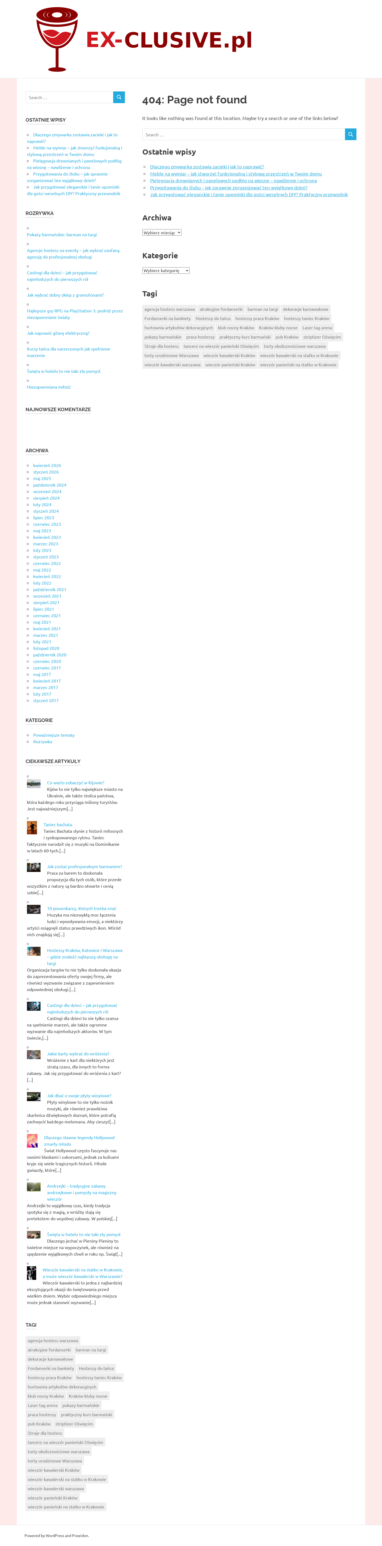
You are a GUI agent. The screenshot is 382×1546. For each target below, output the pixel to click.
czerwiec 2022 (47, 563)
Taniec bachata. (58, 824)
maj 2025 (42, 478)
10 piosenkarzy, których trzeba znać (81, 908)
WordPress (55, 1535)
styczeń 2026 (46, 471)
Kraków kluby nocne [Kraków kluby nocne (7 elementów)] (278, 327)
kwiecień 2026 (47, 465)
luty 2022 (42, 582)
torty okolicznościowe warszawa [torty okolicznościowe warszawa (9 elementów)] (295, 346)
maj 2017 (42, 674)
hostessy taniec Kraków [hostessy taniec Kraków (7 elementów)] (306, 318)
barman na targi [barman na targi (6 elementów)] (263, 309)
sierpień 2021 (46, 602)
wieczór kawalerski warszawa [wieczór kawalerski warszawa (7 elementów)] (172, 364)
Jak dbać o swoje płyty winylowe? (79, 1095)
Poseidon (80, 1535)
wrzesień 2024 (47, 491)
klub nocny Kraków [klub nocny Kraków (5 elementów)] (236, 327)
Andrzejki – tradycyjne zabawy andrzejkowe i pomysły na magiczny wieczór (81, 1192)
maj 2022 (42, 569)
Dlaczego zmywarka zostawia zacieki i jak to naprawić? (207, 166)
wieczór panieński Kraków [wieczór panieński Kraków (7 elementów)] (230, 364)
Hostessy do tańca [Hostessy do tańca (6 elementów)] (213, 318)
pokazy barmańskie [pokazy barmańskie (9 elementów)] (162, 336)
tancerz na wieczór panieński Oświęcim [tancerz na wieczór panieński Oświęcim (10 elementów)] (221, 346)
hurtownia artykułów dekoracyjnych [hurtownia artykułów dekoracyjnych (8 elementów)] (178, 327)
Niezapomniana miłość (49, 386)
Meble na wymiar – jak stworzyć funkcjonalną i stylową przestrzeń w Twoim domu (236, 173)
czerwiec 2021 (47, 615)
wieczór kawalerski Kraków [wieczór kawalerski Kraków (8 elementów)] (229, 355)
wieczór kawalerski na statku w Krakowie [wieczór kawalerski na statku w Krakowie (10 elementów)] (299, 355)
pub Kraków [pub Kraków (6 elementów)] (287, 336)
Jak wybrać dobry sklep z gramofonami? (65, 294)
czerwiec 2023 (47, 524)
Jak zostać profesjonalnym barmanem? (84, 866)
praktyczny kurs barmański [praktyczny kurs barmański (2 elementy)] (245, 336)
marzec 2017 (45, 687)
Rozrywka (42, 741)
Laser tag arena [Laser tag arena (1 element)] (317, 327)
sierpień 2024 (46, 497)
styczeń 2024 (46, 511)
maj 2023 (42, 530)
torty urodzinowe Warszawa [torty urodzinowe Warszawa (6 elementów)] (171, 355)
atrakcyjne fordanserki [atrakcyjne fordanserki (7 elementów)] (221, 309)
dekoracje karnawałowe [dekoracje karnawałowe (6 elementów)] (305, 309)
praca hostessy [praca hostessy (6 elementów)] (200, 336)
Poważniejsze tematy (54, 734)
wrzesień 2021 (47, 595)
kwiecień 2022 (47, 576)
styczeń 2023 (46, 556)
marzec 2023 (45, 543)
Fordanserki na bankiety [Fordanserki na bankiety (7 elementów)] (167, 318)
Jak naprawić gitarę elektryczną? (58, 333)
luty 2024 (42, 504)
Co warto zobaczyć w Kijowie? (75, 782)
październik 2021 (49, 589)
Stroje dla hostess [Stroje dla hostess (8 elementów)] (161, 346)
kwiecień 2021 (47, 628)
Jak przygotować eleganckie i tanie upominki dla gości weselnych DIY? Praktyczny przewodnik (249, 194)
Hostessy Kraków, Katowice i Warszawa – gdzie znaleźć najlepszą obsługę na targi (84, 956)
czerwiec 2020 (47, 661)
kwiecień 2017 (47, 680)
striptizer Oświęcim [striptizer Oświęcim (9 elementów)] (322, 336)
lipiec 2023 (43, 517)
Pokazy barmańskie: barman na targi (62, 234)
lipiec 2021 (43, 608)
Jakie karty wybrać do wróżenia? (78, 1053)
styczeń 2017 (46, 700)
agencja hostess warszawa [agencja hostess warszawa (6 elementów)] (169, 309)
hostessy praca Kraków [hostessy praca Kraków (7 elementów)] (257, 318)
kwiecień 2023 (47, 537)
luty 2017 (42, 693)
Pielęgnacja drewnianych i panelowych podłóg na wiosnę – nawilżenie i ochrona (233, 180)
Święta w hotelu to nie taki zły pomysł (63, 371)
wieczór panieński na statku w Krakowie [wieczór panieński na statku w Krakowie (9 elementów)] (298, 364)
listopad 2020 (46, 648)
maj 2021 (42, 622)
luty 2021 (42, 641)
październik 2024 (49, 484)
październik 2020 (49, 654)
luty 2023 (42, 550)
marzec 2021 (45, 635)
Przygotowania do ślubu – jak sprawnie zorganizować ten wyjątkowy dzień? (228, 187)
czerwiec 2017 (47, 667)
